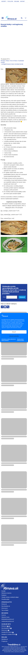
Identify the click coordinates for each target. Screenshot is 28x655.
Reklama (16, 1)
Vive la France (13, 60)
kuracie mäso (10, 64)
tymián (21, 64)
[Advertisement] (14, 42)
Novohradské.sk (5, 606)
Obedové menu (5, 617)
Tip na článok (4, 610)
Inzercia (3, 615)
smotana (17, 64)
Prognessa (4, 641)
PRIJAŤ (14, 332)
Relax (7, 60)
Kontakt (22, 1)
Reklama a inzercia (6, 593)
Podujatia (10, 1)
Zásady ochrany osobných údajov (20, 340)
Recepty (3, 60)
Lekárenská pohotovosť (7, 621)
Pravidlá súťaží (5, 599)
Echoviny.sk (4, 608)
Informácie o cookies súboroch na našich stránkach (8, 340)
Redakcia (3, 595)
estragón (4, 64)
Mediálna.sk (4, 639)
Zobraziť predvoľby (14, 336)
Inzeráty (3, 1)
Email (4, 297)
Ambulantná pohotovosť (7, 619)
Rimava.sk (4, 604)
